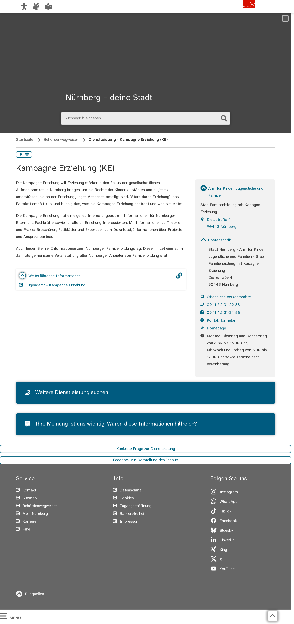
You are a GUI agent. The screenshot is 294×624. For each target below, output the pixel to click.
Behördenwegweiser (61, 140)
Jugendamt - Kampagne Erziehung (52, 285)
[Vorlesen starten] (21, 154)
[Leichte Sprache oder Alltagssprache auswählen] (48, 6)
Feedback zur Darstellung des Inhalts (145, 462)
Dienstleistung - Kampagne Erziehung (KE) (128, 140)
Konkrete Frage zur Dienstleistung (145, 450)
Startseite (24, 140)
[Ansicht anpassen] (24, 6)
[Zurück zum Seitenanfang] (272, 616)
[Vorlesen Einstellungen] (27, 154)
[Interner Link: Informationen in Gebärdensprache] (36, 6)
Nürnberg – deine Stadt (109, 98)
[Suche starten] (224, 118)
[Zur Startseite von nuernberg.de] (238, 10)
